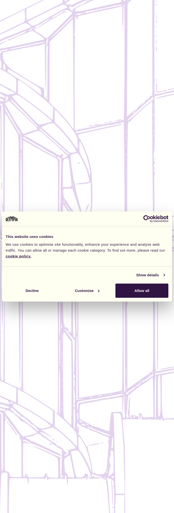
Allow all (141, 290)
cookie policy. (18, 256)
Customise (87, 290)
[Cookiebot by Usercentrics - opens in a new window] (146, 219)
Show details (147, 275)
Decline (32, 290)
